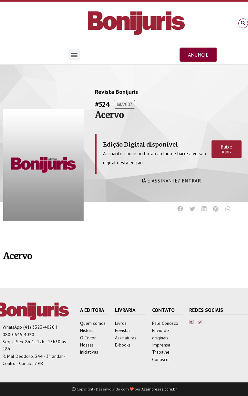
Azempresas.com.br (159, 389)
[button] (243, 23)
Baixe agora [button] (226, 149)
